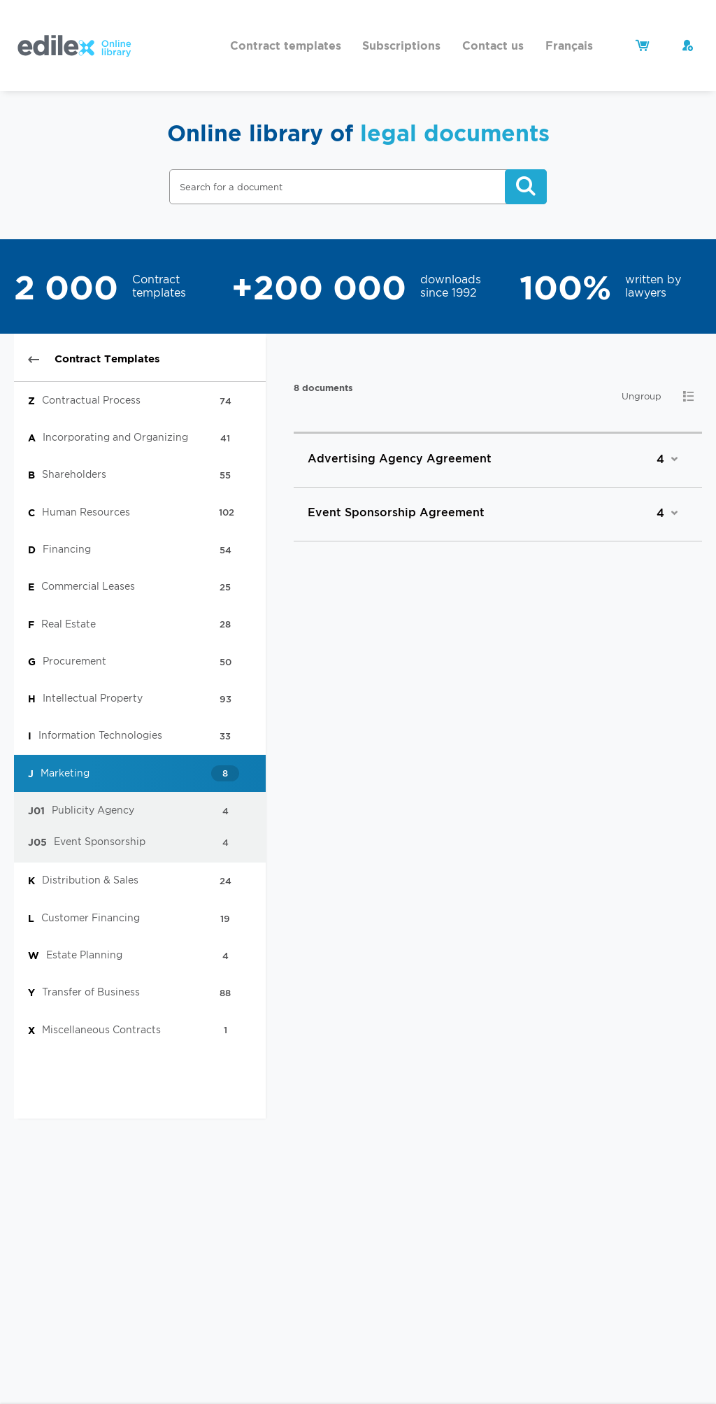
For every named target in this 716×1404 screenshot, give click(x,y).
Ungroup (641, 396)
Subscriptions (401, 45)
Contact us (493, 45)
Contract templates (285, 45)
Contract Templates (94, 358)
